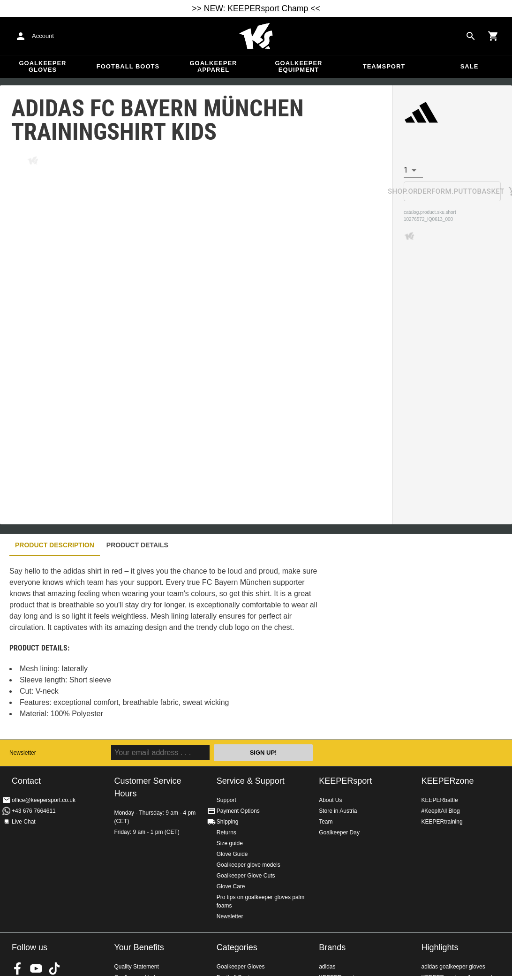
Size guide (230, 843)
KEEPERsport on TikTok (54, 968)
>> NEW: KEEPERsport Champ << (256, 8)
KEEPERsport (345, 781)
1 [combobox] (406, 170)
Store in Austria (338, 811)
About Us (330, 800)
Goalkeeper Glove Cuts (246, 875)
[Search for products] (470, 36)
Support (226, 800)
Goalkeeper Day (339, 832)
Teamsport (384, 66)
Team (325, 821)
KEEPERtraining (442, 821)
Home (256, 36)
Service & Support (251, 781)
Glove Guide (232, 854)
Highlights (440, 947)
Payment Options (238, 811)
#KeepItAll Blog (441, 811)
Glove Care (231, 886)
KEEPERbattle (440, 800)
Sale (469, 66)
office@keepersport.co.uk (43, 800)
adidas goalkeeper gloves (453, 966)
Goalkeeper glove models (248, 865)
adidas (327, 966)
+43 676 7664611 (34, 811)
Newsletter (22, 752)
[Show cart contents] (493, 36)
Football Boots (128, 66)
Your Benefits (139, 947)
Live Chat (24, 821)
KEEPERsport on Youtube (36, 968)
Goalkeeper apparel (213, 66)
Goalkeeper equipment (298, 66)
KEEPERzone (448, 781)
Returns (226, 832)
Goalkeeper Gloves (42, 66)
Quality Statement (136, 966)
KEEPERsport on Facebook (18, 968)
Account (43, 35)
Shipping (228, 821)
